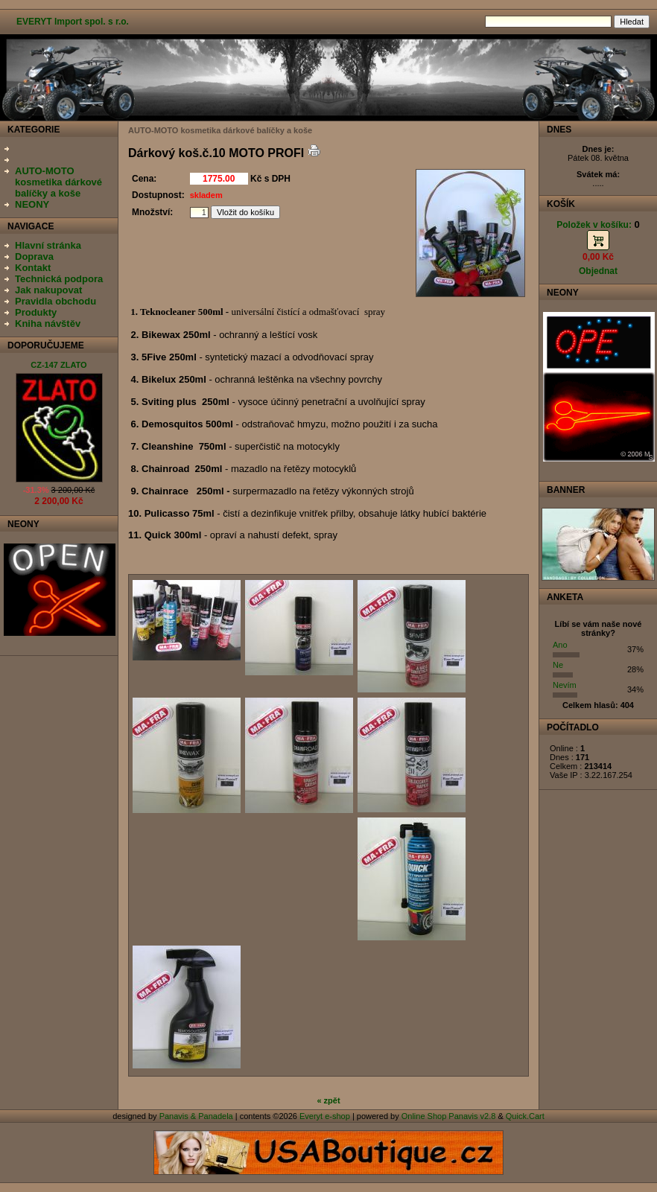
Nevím (565, 685)
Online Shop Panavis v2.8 (449, 1116)
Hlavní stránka (48, 245)
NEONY (32, 204)
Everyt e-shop (324, 1116)
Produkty (36, 312)
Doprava (34, 256)
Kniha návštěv (47, 323)
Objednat (598, 271)
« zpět (328, 1100)
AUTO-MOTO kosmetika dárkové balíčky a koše (58, 182)
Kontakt (33, 267)
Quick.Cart (525, 1116)
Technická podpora (59, 278)
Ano (560, 644)
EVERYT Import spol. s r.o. (72, 21)
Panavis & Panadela (197, 1116)
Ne (558, 664)
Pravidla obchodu (55, 301)
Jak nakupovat (48, 290)
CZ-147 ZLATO (58, 364)
